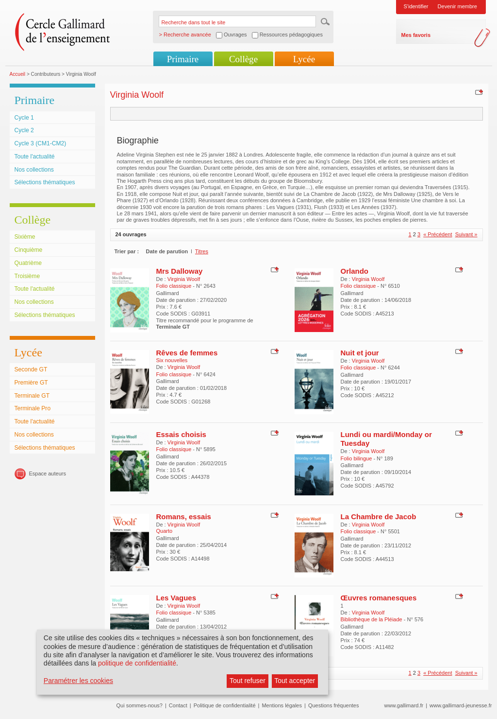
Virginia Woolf (183, 279)
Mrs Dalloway (179, 271)
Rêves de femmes (187, 353)
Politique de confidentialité (225, 705)
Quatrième (28, 263)
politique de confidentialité (137, 663)
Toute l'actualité (35, 156)
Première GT (31, 382)
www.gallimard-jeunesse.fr (461, 705)
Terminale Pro (33, 408)
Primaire (183, 59)
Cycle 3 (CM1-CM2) (40, 143)
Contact (178, 705)
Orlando (355, 271)
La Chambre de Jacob (378, 516)
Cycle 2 (24, 130)
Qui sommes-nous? (139, 705)
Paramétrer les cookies (78, 680)
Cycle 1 (24, 117)
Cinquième (29, 249)
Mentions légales (282, 705)
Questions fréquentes (333, 705)
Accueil (18, 74)
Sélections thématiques (45, 182)
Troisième (27, 276)
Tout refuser (247, 680)
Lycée (304, 59)
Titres (201, 251)
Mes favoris (416, 35)
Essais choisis (181, 434)
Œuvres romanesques (379, 598)
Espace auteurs (47, 473)
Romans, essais (183, 516)
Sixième (25, 236)
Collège (243, 59)
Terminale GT (32, 395)
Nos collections (34, 169)
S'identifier (416, 6)
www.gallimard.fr (404, 705)
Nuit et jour (360, 353)
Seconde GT (31, 369)
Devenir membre (457, 6)
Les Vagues (176, 598)
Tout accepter (294, 680)
